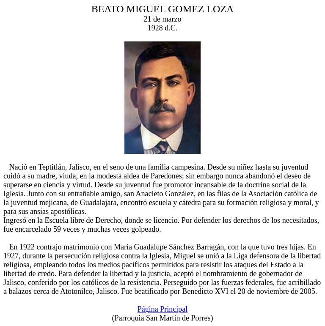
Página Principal (162, 309)
